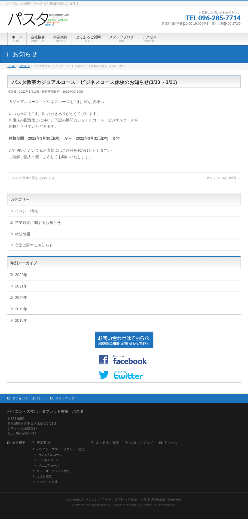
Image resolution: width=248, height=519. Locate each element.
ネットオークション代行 (53, 471)
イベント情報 (26, 211)
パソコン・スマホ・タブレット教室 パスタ (117, 499)
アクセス (170, 443)
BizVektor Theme (124, 505)
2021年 (21, 286)
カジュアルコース (50, 454)
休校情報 (22, 234)
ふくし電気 (44, 476)
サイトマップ (65, 398)
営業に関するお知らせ (34, 245)
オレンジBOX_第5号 (223, 178)
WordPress (99, 505)
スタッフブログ (141, 443)
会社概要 (18, 443)
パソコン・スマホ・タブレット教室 (61, 449)
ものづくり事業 (47, 481)
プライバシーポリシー (28, 398)
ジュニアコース (48, 465)
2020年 (21, 297)
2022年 (21, 275)
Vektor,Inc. (150, 505)
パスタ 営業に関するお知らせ (31, 178)
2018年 (21, 320)
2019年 (21, 309)
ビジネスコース (48, 460)
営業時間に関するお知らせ (38, 222)
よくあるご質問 (107, 443)
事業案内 (43, 443)
